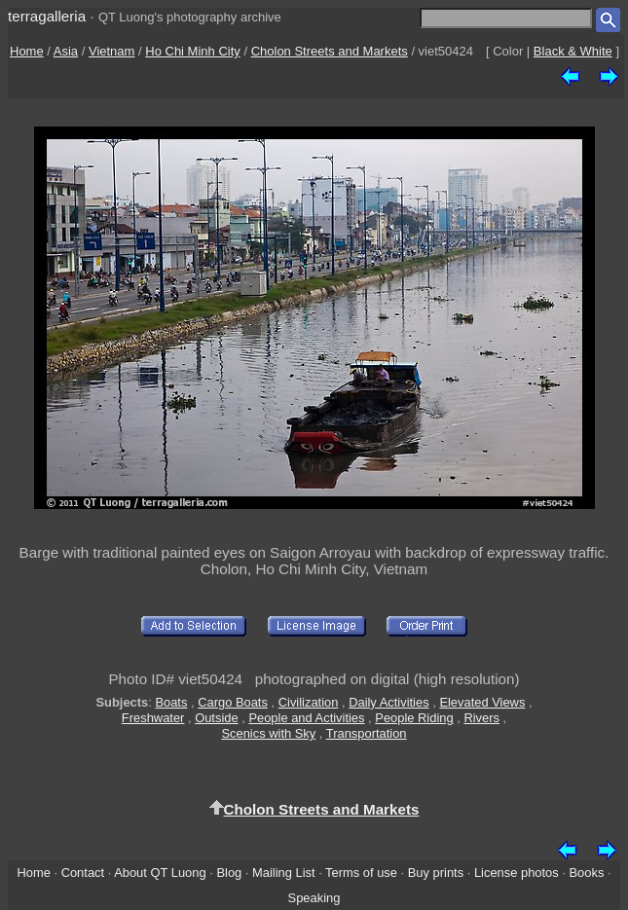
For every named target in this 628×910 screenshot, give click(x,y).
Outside (216, 717)
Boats (171, 702)
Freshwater (153, 717)
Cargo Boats (233, 702)
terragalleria (47, 16)
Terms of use (361, 872)
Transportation (366, 733)
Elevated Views (482, 702)
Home (27, 51)
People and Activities (306, 717)
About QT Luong (159, 872)
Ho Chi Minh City (192, 51)
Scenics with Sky (268, 733)
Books (587, 872)
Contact (82, 872)
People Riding (414, 717)
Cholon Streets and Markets (329, 51)
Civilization (308, 702)
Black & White (573, 51)
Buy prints (435, 872)
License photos (516, 872)
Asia (66, 51)
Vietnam (111, 51)
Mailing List (283, 872)
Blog (228, 872)
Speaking (314, 898)
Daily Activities (388, 702)
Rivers (481, 717)
